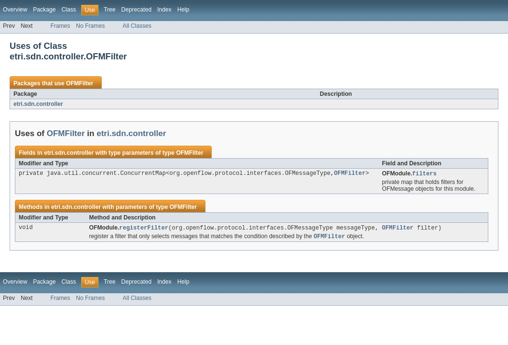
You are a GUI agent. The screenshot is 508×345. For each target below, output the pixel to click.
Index (164, 9)
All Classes (136, 26)
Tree (110, 9)
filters (424, 174)
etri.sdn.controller (38, 104)
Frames (60, 26)
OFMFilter (79, 83)
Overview (15, 9)
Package (44, 9)
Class (68, 9)
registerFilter (143, 228)
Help (183, 9)
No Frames (90, 26)
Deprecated (136, 9)
